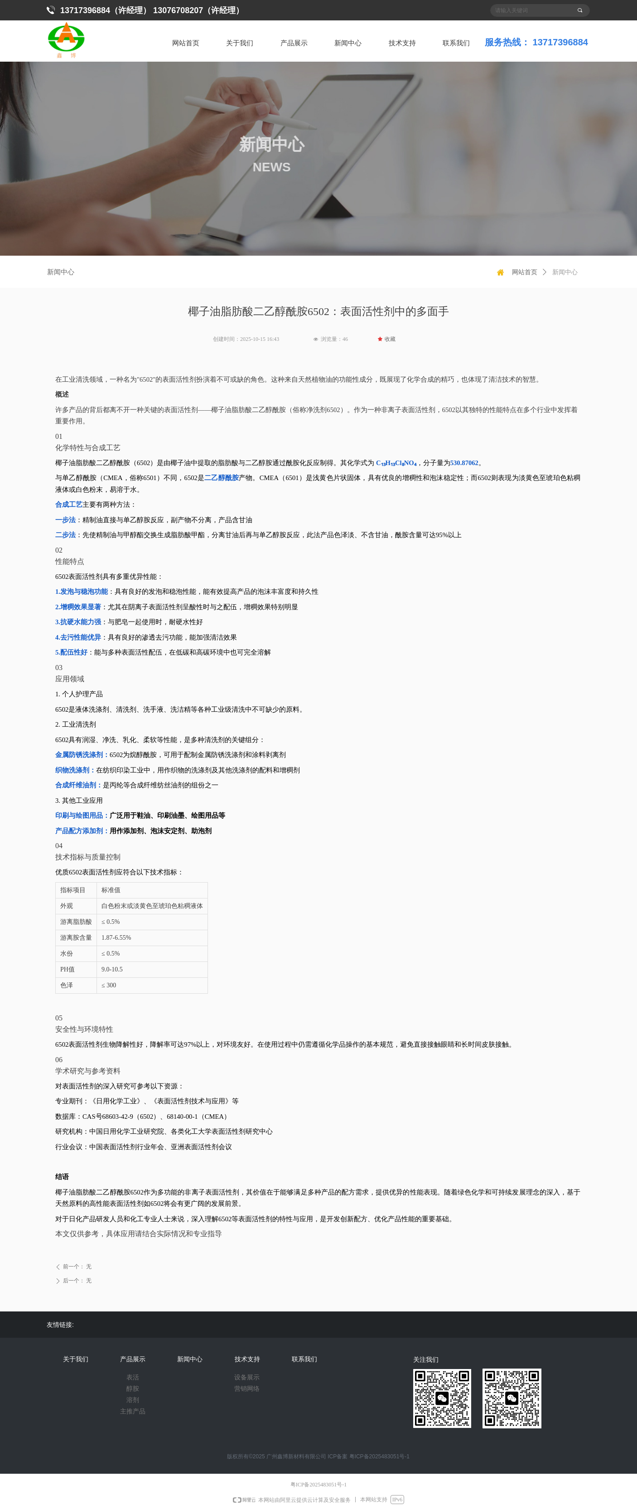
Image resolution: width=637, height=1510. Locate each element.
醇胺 (132, 1388)
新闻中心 (565, 272)
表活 (132, 1377)
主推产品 (132, 1411)
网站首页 (524, 272)
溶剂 (132, 1400)
